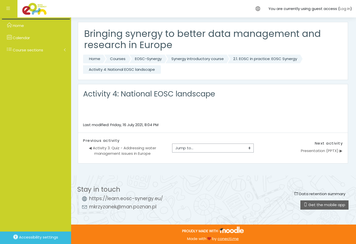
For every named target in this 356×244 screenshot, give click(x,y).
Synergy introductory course (197, 58)
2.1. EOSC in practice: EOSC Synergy (265, 58)
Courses (117, 58)
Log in (345, 8)
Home (94, 58)
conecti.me (228, 238)
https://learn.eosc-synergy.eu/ (126, 198)
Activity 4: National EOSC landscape (122, 69)
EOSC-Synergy (148, 58)
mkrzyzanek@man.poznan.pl (122, 206)
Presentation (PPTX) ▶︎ (322, 150)
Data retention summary (319, 193)
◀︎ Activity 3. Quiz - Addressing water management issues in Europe (123, 150)
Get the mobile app (324, 204)
